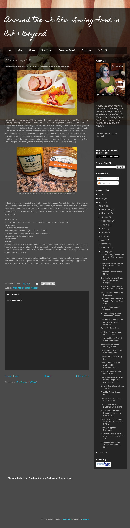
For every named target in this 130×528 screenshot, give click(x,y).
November (106, 213)
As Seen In (102, 50)
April (103, 240)
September (106, 221)
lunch (27, 288)
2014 (101, 198)
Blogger (85, 519)
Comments (104, 183)
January (105, 251)
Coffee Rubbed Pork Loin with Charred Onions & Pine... (112, 421)
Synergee (66, 519)
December (106, 209)
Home (8, 50)
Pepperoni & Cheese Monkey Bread (110, 345)
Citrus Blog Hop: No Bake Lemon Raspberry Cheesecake (112, 379)
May (103, 236)
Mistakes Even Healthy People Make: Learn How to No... (111, 412)
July (103, 228)
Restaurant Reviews (67, 50)
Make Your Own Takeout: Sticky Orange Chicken (112, 287)
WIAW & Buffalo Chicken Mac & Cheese (111, 372)
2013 (101, 202)
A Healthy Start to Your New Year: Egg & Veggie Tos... (113, 436)
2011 (101, 453)
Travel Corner (46, 50)
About (20, 50)
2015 (101, 195)
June (103, 232)
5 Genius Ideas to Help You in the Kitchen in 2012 (111, 444)
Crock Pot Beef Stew (110, 328)
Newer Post (12, 376)
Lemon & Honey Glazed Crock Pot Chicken (111, 339)
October (105, 217)
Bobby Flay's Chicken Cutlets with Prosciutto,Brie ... (110, 365)
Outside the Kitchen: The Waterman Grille (111, 351)
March (104, 244)
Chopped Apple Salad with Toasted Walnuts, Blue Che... (112, 301)
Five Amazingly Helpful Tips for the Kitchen (111, 314)
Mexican (34, 288)
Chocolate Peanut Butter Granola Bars (111, 399)
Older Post (82, 376)
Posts (101, 179)
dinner (14, 288)
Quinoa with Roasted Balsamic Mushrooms (111, 405)
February (105, 248)
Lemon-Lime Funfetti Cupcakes (110, 308)
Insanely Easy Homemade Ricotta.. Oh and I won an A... (112, 257)
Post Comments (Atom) (27, 382)
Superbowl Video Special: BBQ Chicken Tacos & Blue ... (112, 265)
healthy (21, 288)
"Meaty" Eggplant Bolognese (108, 428)
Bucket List (86, 50)
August (104, 225)
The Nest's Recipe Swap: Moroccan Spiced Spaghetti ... (112, 280)
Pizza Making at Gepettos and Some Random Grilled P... (112, 322)
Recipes (32, 50)
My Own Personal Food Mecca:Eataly (111, 333)
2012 (101, 206)
